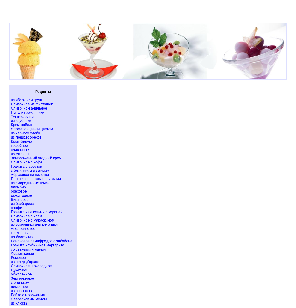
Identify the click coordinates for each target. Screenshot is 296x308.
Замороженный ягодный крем (36, 158)
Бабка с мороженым (28, 295)
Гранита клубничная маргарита (37, 245)
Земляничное (22, 278)
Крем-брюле (21, 141)
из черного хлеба (25, 133)
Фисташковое (22, 253)
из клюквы (19, 303)
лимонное (19, 287)
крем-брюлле (22, 233)
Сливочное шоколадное (31, 266)
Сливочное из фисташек (32, 104)
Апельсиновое (23, 229)
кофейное (19, 146)
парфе (16, 208)
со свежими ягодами (28, 249)
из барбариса (22, 204)
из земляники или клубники (34, 224)
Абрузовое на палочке (30, 175)
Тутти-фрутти (22, 116)
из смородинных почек (30, 183)
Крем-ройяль (22, 125)
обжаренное (21, 274)
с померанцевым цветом (32, 129)
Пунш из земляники (27, 112)
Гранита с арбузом (27, 166)
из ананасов (21, 291)
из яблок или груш (26, 100)
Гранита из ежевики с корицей (36, 212)
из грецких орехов (26, 137)
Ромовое (18, 258)
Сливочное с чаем (26, 216)
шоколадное (21, 195)
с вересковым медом (29, 299)
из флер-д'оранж (25, 262)
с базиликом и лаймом (30, 170)
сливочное (20, 150)
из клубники (21, 121)
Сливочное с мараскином (32, 220)
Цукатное (19, 270)
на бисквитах (22, 237)
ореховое (19, 191)
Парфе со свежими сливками (36, 179)
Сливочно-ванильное (29, 108)
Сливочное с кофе (26, 162)
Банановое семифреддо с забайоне (41, 241)
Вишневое (19, 199)
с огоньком (20, 282)
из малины (20, 154)
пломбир (18, 187)
